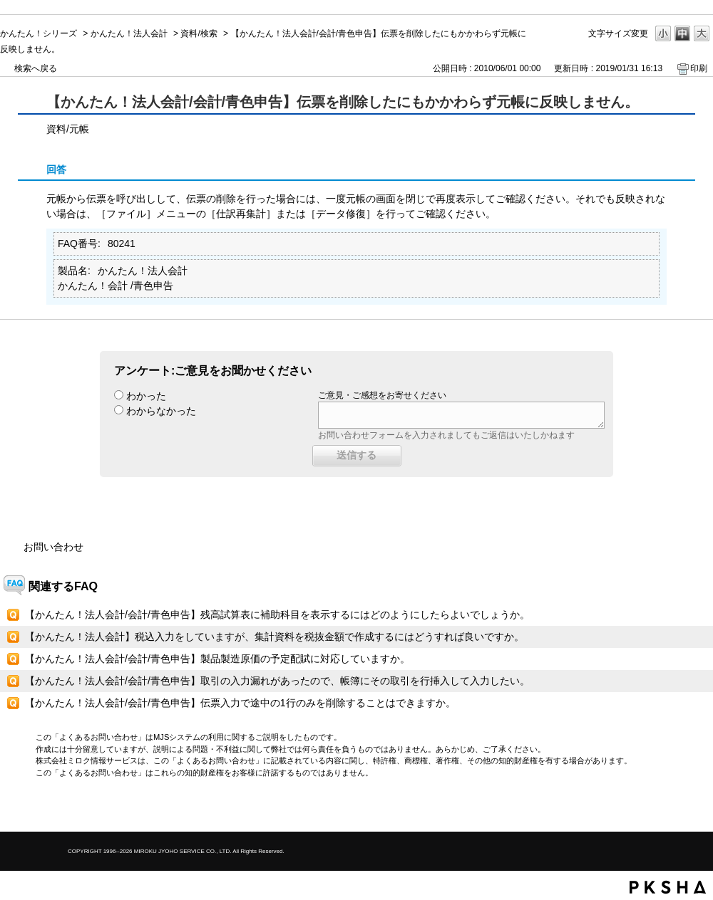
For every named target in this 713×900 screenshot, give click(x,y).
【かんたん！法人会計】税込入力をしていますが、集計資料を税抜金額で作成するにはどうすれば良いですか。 (274, 636)
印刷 (698, 68)
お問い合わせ (53, 547)
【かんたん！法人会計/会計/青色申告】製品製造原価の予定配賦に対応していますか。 (217, 658)
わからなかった (161, 411)
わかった (146, 396)
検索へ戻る (35, 68)
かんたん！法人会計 (129, 33)
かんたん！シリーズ (38, 33)
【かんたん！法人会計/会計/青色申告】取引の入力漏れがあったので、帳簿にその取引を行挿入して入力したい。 (277, 680)
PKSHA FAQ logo (668, 887)
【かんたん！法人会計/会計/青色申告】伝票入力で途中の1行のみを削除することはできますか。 (240, 702)
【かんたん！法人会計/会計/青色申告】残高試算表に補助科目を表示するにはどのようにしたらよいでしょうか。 (277, 614)
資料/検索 (198, 33)
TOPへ (677, 808)
